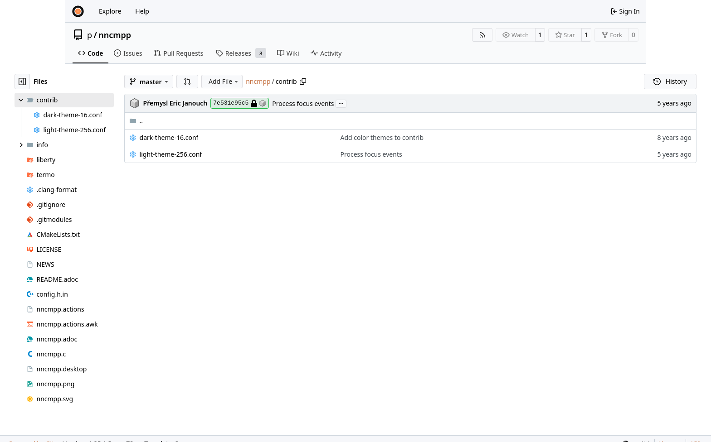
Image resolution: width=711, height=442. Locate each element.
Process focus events (303, 103)
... (341, 103)
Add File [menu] (224, 81)
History (670, 81)
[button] (187, 81)
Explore (110, 11)
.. (136, 120)
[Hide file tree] (22, 81)
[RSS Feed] (482, 35)
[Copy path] (303, 81)
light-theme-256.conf (171, 154)
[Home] (78, 11)
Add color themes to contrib (382, 137)
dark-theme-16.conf (169, 137)
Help (142, 11)
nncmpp (114, 34)
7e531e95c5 (239, 103)
